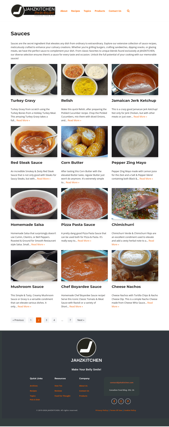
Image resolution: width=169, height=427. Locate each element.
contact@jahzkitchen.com (121, 383)
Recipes (75, 10)
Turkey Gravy (23, 100)
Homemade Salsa (27, 225)
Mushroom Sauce (27, 287)
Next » (81, 320)
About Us (83, 386)
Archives (34, 386)
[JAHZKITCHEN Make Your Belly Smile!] (33, 10)
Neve (5, 423)
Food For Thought (62, 396)
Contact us (84, 391)
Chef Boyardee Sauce (81, 287)
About (64, 10)
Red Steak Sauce (26, 163)
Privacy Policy (102, 411)
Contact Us (115, 10)
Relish (67, 100)
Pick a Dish (35, 400)
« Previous (18, 320)
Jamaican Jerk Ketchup (134, 100)
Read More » (23, 120)
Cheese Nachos (126, 287)
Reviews (58, 391)
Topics (87, 10)
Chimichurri (123, 225)
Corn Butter (72, 163)
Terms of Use (116, 411)
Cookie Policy (130, 411)
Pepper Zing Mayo (129, 163)
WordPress (29, 423)
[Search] (128, 10)
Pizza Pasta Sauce (78, 225)
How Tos (58, 386)
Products (100, 10)
